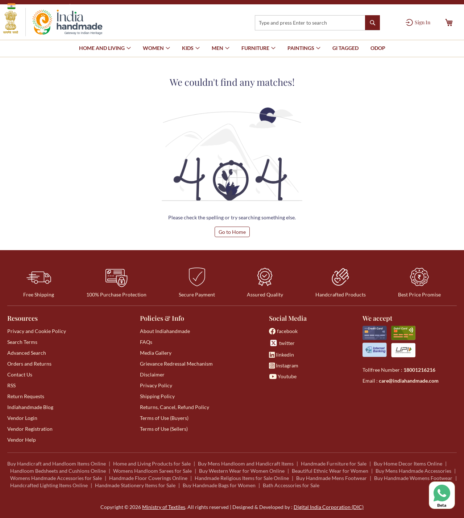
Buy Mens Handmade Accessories (413, 471)
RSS (11, 385)
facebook (283, 331)
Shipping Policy (157, 396)
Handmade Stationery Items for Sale (135, 485)
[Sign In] (418, 22)
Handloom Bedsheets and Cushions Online (58, 471)
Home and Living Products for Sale (152, 463)
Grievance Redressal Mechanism (176, 364)
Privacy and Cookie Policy (36, 331)
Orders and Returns (29, 364)
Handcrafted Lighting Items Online (49, 485)
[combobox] (317, 22)
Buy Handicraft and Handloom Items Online (56, 463)
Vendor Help (21, 440)
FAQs (146, 342)
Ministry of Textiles (95, 6)
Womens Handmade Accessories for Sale (56, 478)
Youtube (283, 376)
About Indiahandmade (165, 331)
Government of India (36, 6)
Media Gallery (155, 353)
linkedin (281, 354)
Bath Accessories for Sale (291, 485)
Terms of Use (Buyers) (164, 418)
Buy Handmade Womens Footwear (413, 478)
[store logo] (52, 22)
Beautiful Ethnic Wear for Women (330, 471)
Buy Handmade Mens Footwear (331, 478)
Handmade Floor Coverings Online (148, 478)
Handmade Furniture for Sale (333, 463)
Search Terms (22, 342)
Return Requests (25, 396)
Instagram (283, 365)
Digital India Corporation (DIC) (329, 507)
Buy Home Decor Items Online (408, 463)
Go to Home (232, 232)
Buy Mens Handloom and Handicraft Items (246, 463)
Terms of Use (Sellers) (164, 429)
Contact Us (19, 374)
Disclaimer (152, 374)
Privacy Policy (156, 385)
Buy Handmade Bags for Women (219, 485)
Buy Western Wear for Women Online (242, 471)
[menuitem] (345, 48)
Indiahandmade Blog (30, 407)
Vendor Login (22, 418)
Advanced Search (26, 353)
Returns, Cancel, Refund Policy (174, 407)
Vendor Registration (30, 429)
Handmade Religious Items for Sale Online (242, 478)
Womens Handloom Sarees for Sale (152, 471)
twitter (282, 343)
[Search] (372, 22)
